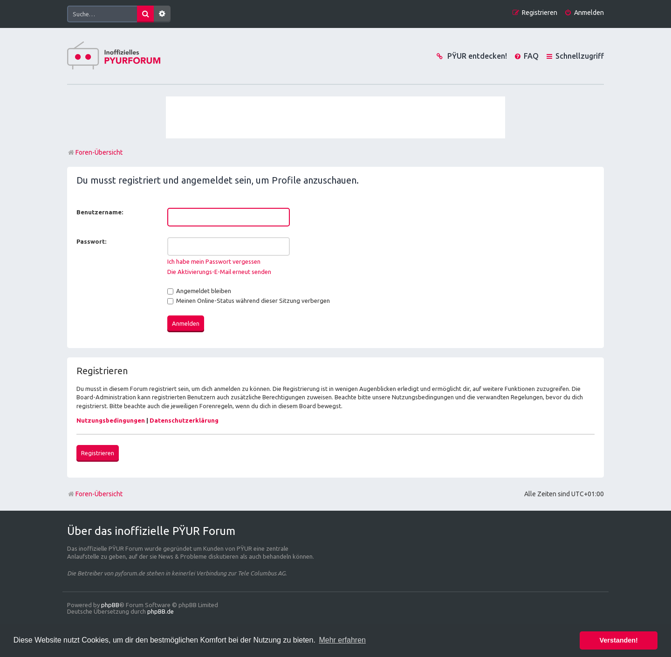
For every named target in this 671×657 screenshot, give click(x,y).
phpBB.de (160, 611)
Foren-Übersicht (95, 494)
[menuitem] (584, 13)
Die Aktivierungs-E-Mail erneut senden (219, 271)
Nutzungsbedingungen (110, 420)
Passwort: (91, 241)
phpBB (110, 605)
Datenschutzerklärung (184, 420)
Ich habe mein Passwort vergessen (213, 261)
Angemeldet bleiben (199, 290)
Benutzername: (99, 212)
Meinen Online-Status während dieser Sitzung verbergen (248, 300)
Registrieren (97, 453)
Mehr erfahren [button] (342, 640)
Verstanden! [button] (619, 640)
